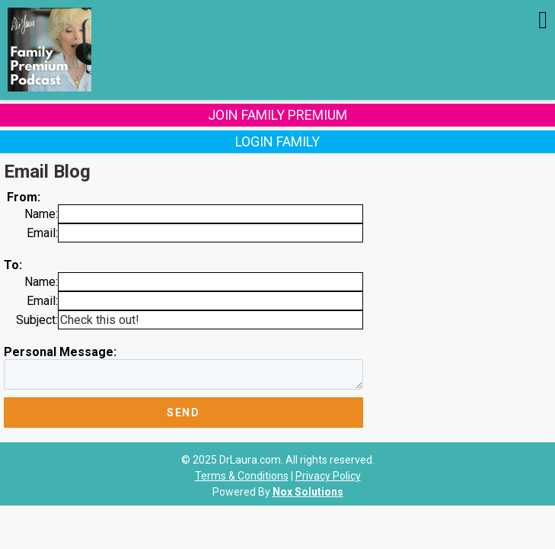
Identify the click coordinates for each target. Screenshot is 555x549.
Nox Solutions (308, 492)
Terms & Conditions (242, 476)
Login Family (277, 141)
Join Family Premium (277, 115)
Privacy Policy (328, 476)
